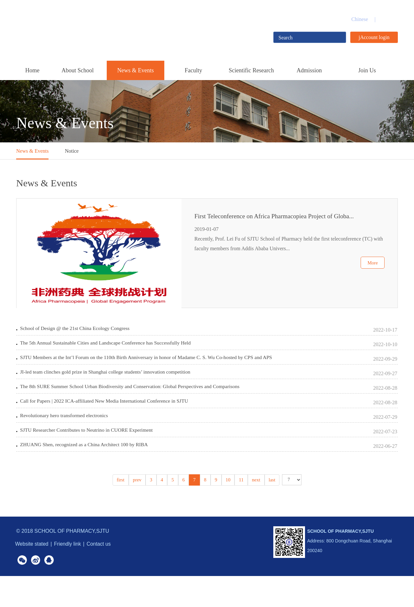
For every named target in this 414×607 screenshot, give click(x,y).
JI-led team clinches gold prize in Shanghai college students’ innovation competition (107, 383)
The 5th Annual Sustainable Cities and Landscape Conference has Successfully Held (107, 347)
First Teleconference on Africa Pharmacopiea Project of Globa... (280, 223)
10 (227, 508)
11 (240, 508)
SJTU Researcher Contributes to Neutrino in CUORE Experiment (88, 454)
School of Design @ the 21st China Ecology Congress (76, 330)
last (270, 508)
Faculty (193, 70)
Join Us (367, 70)
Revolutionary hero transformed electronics (65, 436)
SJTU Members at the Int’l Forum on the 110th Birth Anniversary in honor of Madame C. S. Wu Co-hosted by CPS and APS (149, 365)
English (390, 19)
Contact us (105, 572)
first (122, 508)
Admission (309, 70)
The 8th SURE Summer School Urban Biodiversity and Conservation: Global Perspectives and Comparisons (132, 401)
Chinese (359, 19)
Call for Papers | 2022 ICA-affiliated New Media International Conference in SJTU (106, 418)
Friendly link (72, 572)
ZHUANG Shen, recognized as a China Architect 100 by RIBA (85, 472)
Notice (72, 151)
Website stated (33, 572)
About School (77, 70)
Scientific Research (251, 70)
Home (32, 70)
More (372, 277)
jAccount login (374, 37)
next (255, 508)
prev (138, 508)
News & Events (135, 70)
